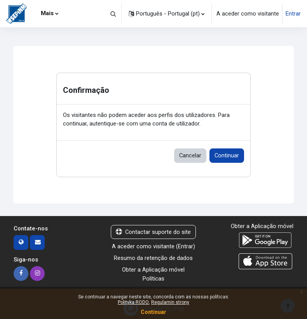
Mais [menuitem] (47, 13)
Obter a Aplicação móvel (153, 269)
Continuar (227, 155)
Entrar (293, 13)
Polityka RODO (133, 302)
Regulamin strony (170, 302)
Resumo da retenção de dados (153, 258)
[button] (113, 13)
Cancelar (190, 155)
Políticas (153, 278)
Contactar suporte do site (153, 231)
